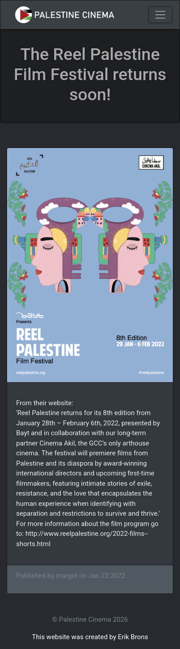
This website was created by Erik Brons (90, 637)
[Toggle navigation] (160, 14)
